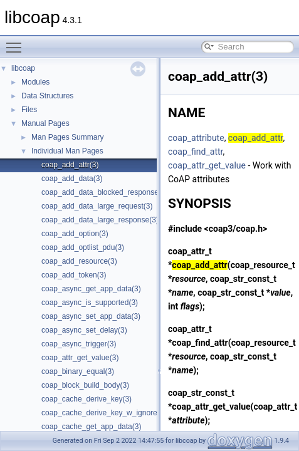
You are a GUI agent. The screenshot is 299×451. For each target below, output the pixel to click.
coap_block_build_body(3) (85, 385)
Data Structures (47, 95)
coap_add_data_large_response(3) (100, 219)
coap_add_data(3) (71, 178)
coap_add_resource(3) (79, 261)
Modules (35, 82)
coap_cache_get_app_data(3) (91, 426)
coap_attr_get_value (207, 165)
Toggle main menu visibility (17, 42)
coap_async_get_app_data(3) (91, 288)
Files (29, 109)
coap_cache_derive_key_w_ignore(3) (103, 412)
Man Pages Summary (67, 137)
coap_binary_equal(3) (77, 371)
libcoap (23, 68)
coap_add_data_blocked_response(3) (104, 192)
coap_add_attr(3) (69, 164)
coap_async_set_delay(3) (84, 330)
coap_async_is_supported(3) (89, 302)
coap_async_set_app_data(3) (90, 316)
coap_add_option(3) (74, 233)
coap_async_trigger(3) (78, 344)
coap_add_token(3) (73, 275)
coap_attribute (196, 138)
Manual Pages (45, 123)
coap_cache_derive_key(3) (86, 399)
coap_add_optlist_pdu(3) (82, 247)
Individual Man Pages (67, 151)
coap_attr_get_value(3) (79, 357)
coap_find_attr (195, 152)
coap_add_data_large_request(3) (96, 206)
